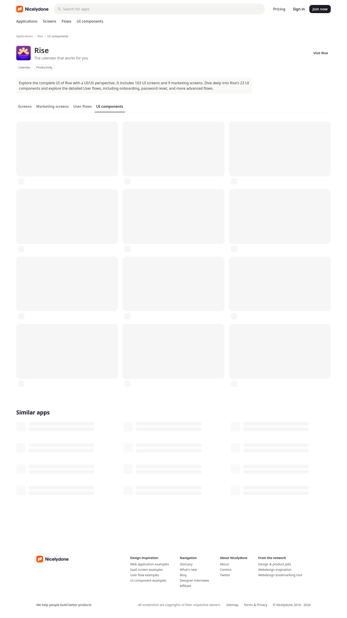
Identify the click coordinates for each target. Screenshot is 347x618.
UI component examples (148, 580)
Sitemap (232, 605)
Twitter (225, 575)
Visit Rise (320, 53)
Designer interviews (194, 580)
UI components (90, 21)
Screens (49, 21)
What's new (188, 569)
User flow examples (144, 575)
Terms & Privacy (255, 605)
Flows (66, 21)
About (224, 564)
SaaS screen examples (146, 569)
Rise (40, 36)
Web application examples (149, 564)
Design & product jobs (274, 564)
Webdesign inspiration (274, 569)
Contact (225, 569)
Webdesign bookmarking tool (280, 575)
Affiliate (185, 586)
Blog (183, 575)
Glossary (186, 564)
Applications (26, 21)
